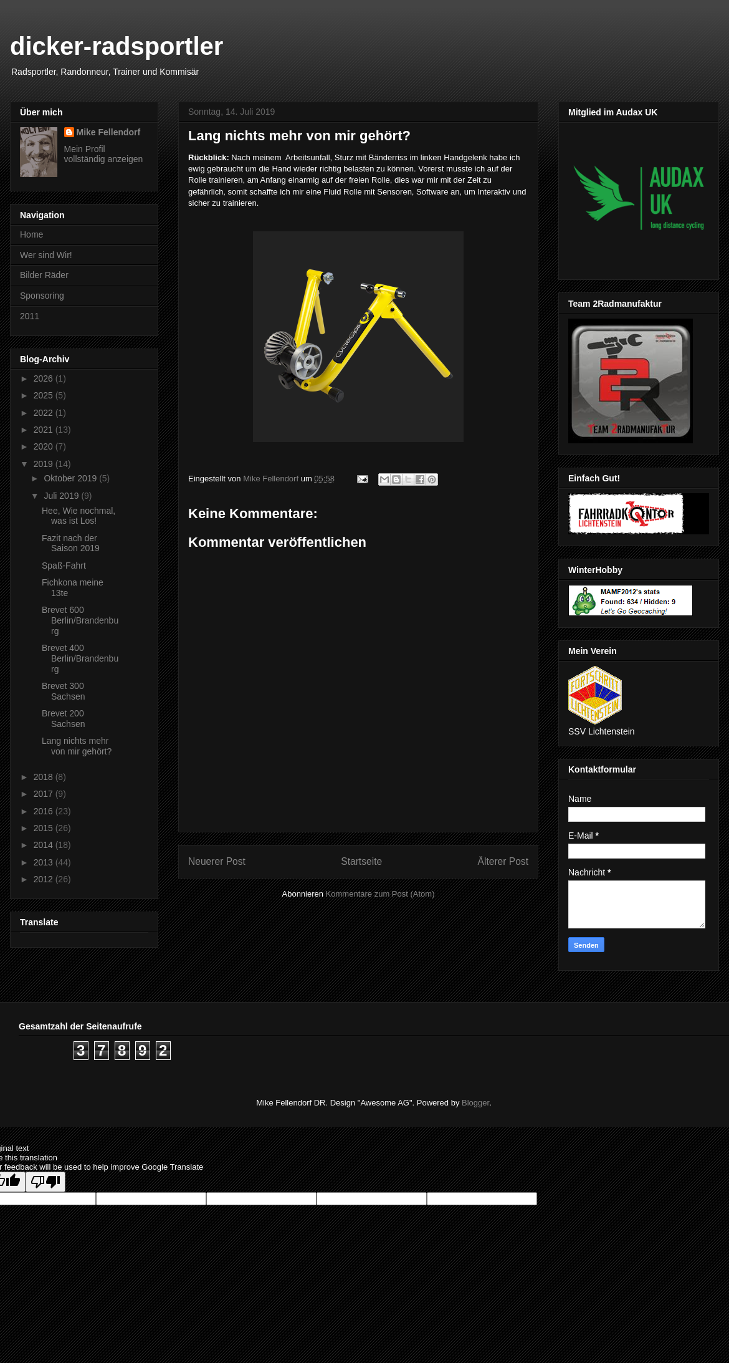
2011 (29, 316)
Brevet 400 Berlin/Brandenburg (80, 658)
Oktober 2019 (71, 478)
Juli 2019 (62, 496)
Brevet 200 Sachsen (63, 718)
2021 (44, 430)
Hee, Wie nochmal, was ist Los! (78, 516)
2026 (44, 378)
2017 (44, 794)
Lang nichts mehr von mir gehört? (77, 746)
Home (31, 234)
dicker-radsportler (116, 46)
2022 (44, 413)
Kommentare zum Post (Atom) (380, 893)
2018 (44, 777)
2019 (44, 464)
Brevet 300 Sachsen (63, 691)
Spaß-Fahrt (64, 566)
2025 (44, 395)
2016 (44, 811)
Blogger (475, 1102)
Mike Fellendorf (109, 132)
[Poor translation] (45, 1182)
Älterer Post (503, 861)
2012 (44, 879)
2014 (44, 845)
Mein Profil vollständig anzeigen (103, 154)
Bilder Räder (44, 275)
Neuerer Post (216, 861)
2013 (44, 862)
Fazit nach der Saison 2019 (71, 543)
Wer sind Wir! (46, 255)
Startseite (361, 861)
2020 (44, 446)
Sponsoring (42, 296)
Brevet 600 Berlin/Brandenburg (80, 620)
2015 (44, 828)
